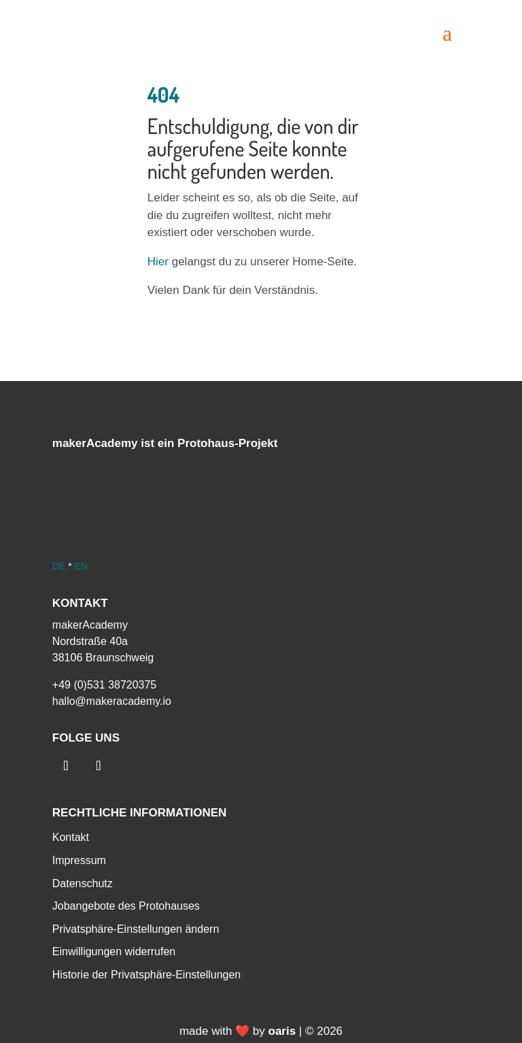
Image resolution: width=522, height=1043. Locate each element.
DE (58, 566)
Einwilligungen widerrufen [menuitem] (113, 951)
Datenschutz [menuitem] (82, 883)
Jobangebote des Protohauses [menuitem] (126, 906)
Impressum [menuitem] (79, 860)
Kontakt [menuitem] (70, 837)
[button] (447, 32)
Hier (158, 261)
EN (80, 566)
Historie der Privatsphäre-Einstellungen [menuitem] (146, 974)
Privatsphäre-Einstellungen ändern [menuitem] (135, 929)
